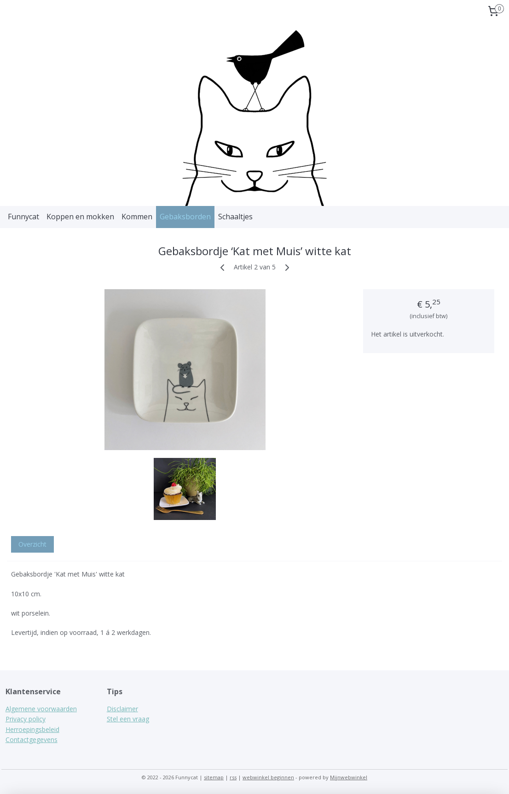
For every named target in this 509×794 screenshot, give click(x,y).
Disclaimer (122, 708)
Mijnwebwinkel (348, 777)
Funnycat (23, 216)
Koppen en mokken (80, 216)
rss (233, 777)
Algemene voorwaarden (41, 708)
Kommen (136, 216)
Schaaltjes (235, 216)
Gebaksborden (185, 216)
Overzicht (32, 544)
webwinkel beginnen (268, 777)
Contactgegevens (32, 739)
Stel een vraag (128, 718)
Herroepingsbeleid (32, 729)
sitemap (214, 777)
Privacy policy (26, 718)
